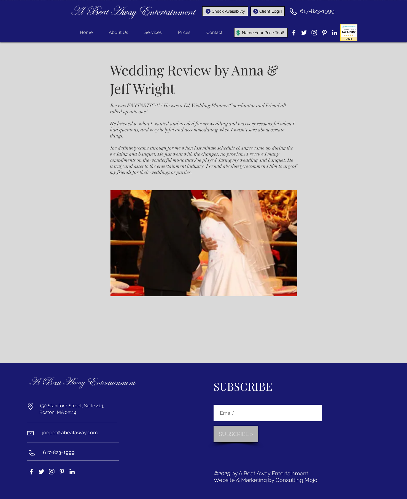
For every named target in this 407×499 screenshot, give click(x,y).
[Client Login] (267, 11)
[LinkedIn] (334, 32)
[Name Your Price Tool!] (261, 32)
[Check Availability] (225, 11)
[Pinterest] (324, 32)
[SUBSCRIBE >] (236, 434)
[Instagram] (314, 32)
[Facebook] (294, 32)
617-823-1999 (317, 11)
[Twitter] (304, 32)
